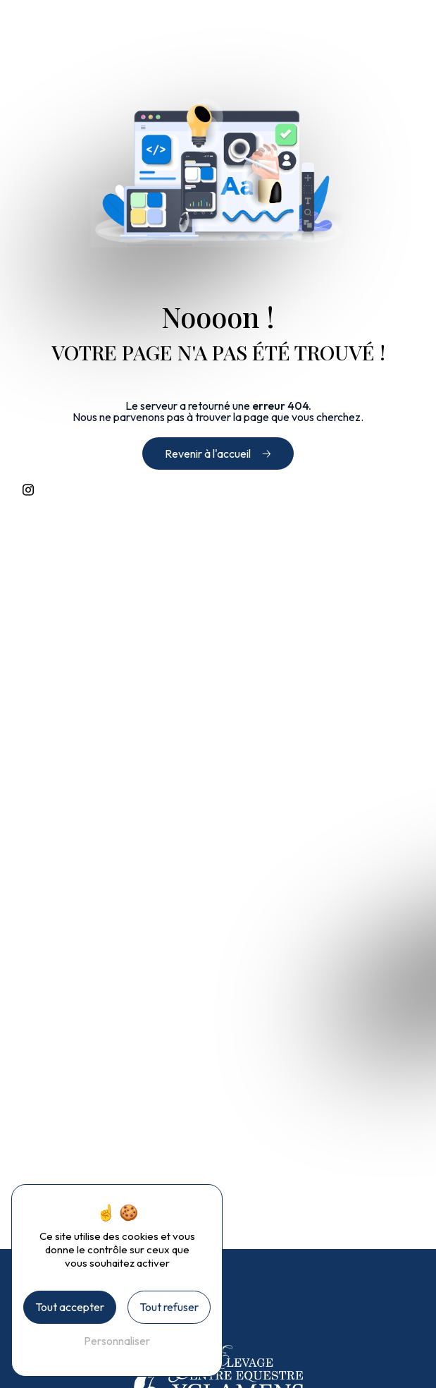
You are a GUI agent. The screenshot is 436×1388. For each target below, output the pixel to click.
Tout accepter (69, 1307)
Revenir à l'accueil (208, 453)
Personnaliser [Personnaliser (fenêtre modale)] (117, 1341)
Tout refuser (169, 1307)
